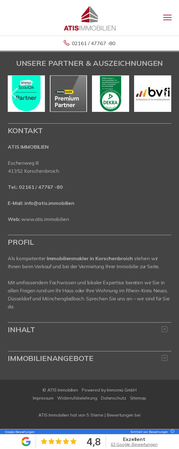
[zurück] (15, 93)
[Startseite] (90, 18)
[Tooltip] (171, 431)
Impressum (43, 398)
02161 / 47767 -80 (94, 43)
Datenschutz (113, 398)
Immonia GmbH (122, 390)
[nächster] (164, 93)
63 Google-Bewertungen (134, 444)
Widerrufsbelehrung (77, 398)
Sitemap (138, 398)
